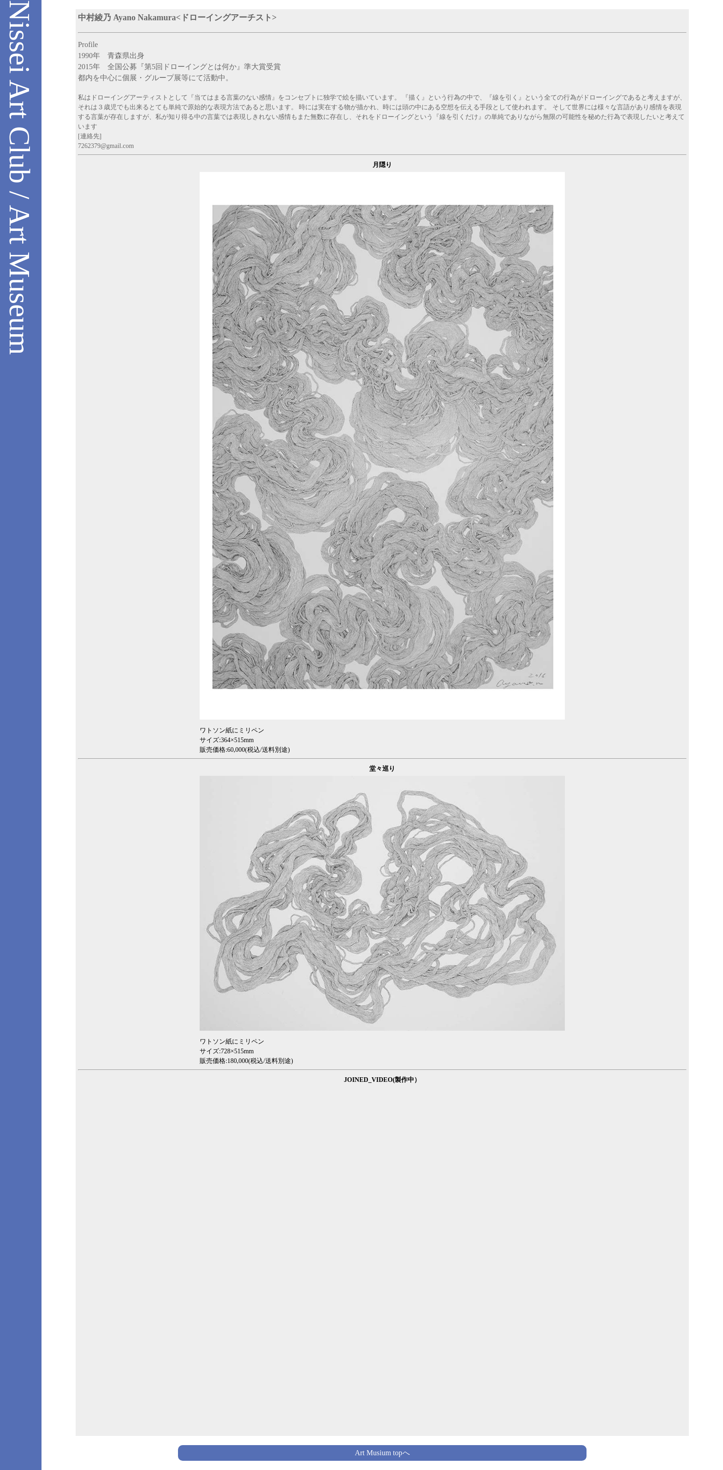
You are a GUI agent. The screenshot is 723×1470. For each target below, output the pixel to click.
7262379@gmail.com (106, 145)
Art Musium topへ (382, 1453)
